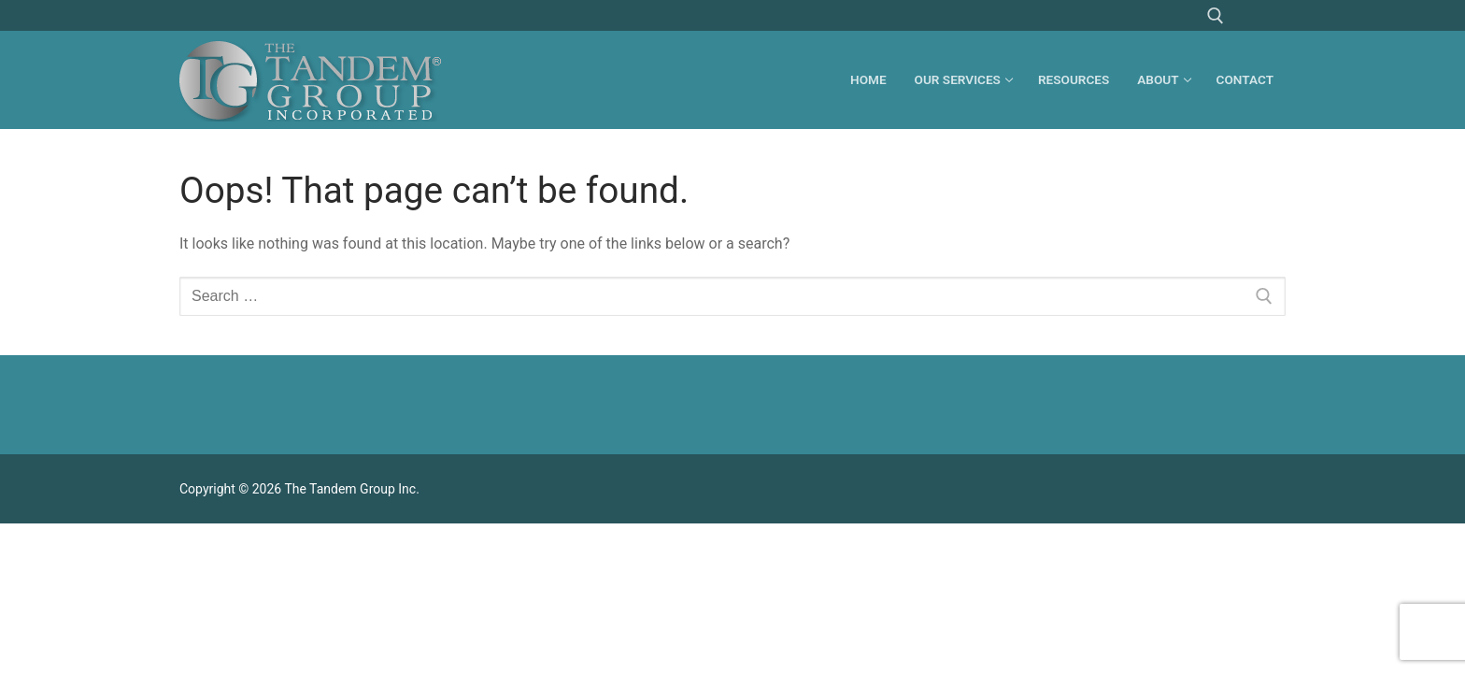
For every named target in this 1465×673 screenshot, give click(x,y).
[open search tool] (1215, 15)
